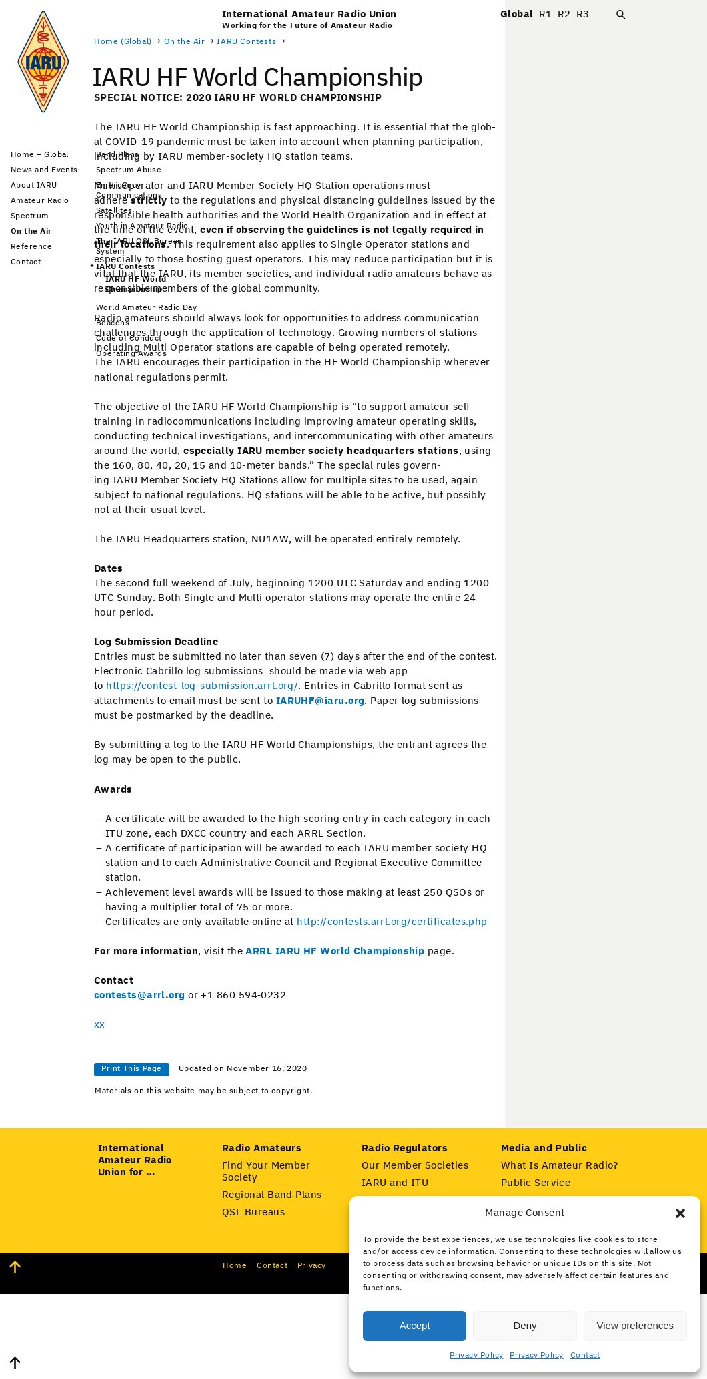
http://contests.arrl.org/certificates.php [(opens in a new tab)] (520, 977)
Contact (585, 1356)
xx (227, 1080)
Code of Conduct (129, 339)
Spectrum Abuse (128, 170)
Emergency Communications (129, 191)
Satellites (114, 211)
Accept (415, 1325)
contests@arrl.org (267, 1051)
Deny (524, 1325)
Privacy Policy (476, 1356)
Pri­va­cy (311, 1351)
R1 (545, 14)
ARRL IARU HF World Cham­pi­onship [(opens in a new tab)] (463, 1007)
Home (235, 1351)
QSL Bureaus (253, 1297)
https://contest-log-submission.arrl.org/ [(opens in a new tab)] (330, 742)
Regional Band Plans (272, 1280)
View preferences (635, 1325)
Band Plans (117, 155)
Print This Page (259, 1125)
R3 (583, 14)
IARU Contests (125, 267)
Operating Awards (131, 354)
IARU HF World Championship (136, 285)
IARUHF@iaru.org (448, 756)
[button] (680, 1213)
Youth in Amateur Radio (142, 226)
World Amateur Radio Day (146, 308)
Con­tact (272, 1351)
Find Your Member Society (266, 1256)
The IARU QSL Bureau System (139, 247)
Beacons (112, 323)
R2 (564, 14)
